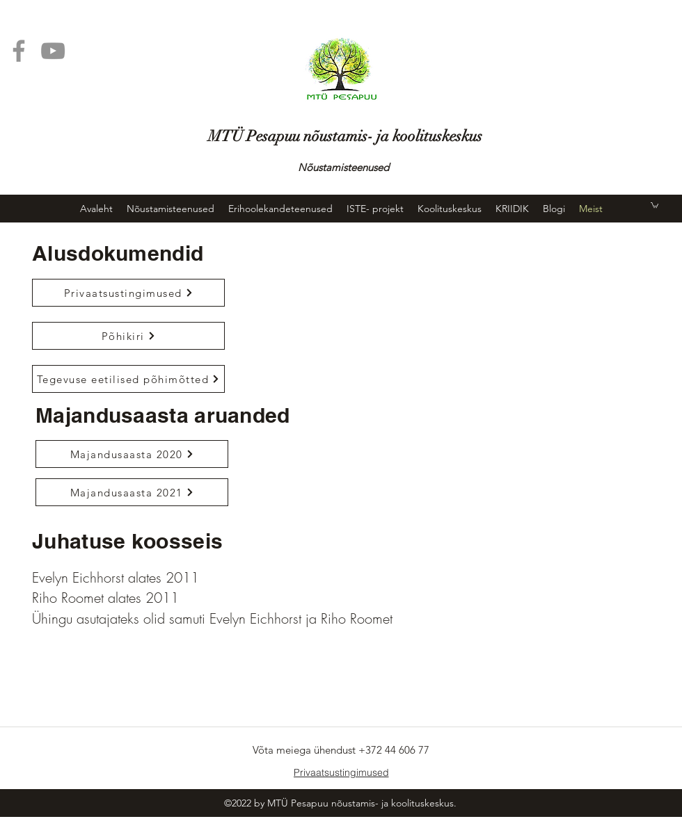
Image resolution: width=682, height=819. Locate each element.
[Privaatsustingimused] (128, 293)
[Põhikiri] (128, 336)
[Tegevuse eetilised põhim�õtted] (128, 379)
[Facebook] (18, 50)
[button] (654, 205)
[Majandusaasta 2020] (131, 454)
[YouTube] (53, 50)
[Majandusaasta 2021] (131, 492)
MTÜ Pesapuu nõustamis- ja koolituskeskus (345, 136)
